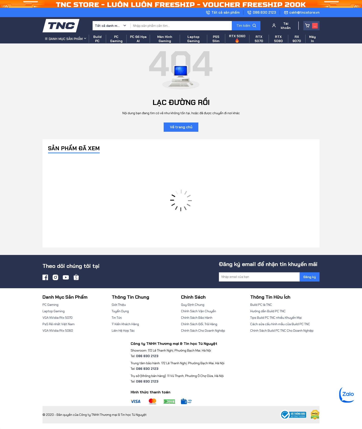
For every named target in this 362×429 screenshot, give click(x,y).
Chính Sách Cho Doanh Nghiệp (203, 330)
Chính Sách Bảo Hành (196, 318)
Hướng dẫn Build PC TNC (268, 311)
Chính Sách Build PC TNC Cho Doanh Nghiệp (282, 330)
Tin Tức (117, 318)
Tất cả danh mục (107, 26)
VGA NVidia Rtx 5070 (57, 318)
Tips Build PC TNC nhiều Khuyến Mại (276, 318)
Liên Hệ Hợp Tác (123, 330)
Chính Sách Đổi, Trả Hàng (199, 324)
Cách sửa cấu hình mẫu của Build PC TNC (280, 324)
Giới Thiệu (119, 305)
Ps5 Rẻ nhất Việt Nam (58, 324)
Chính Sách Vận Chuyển (198, 311)
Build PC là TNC (261, 305)
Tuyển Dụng (120, 311)
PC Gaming (50, 305)
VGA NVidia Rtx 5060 (57, 330)
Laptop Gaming (53, 311)
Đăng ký (309, 277)
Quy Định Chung (192, 305)
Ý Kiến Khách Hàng (125, 324)
